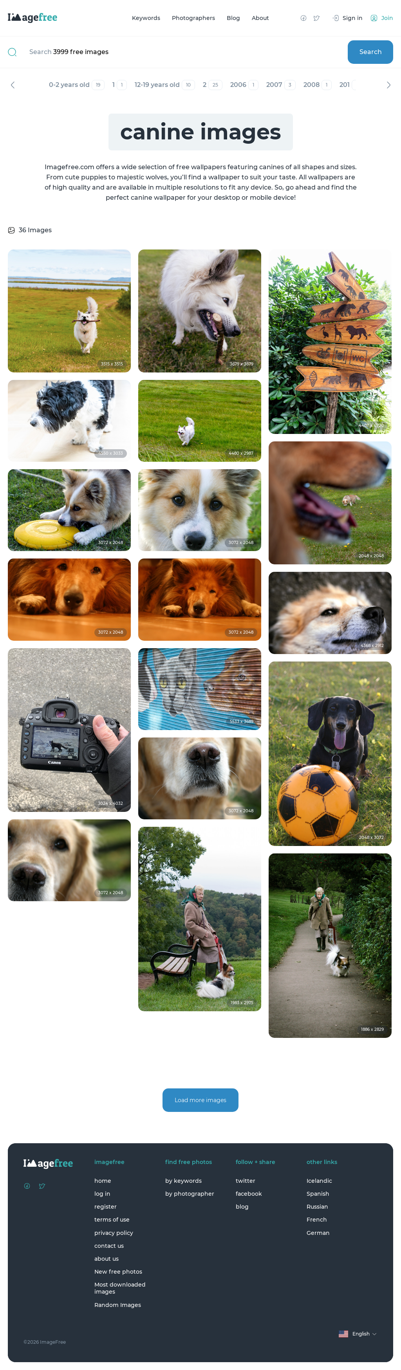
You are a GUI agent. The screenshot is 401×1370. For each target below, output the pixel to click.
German (318, 1232)
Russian (317, 1206)
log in (102, 1193)
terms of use (112, 1219)
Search (370, 52)
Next (388, 85)
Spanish (318, 1193)
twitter (245, 1180)
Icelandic (319, 1180)
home (102, 1180)
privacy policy (113, 1232)
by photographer (189, 1193)
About (260, 18)
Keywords (146, 18)
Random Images (117, 1305)
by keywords (183, 1180)
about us (106, 1258)
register (105, 1206)
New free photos (118, 1271)
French (317, 1219)
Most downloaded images (120, 1288)
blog (242, 1206)
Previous (12, 85)
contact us (109, 1245)
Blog (233, 18)
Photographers (193, 18)
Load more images (200, 1100)
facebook (249, 1193)
